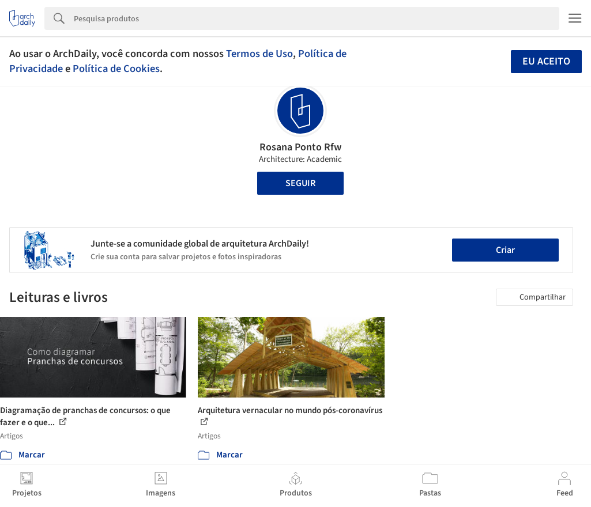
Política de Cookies (116, 68)
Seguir (300, 183)
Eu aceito (546, 61)
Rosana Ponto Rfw (300, 147)
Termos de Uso (259, 53)
